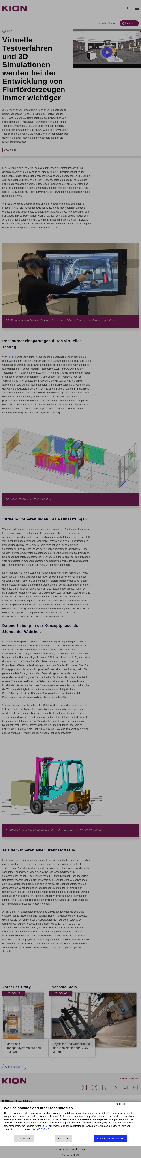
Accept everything (110, 1138)
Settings (24, 1138)
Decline (63, 1138)
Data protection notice (75, 1149)
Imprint (59, 1149)
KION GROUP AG (40, 1129)
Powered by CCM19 (70, 1155)
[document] (70, 1120)
